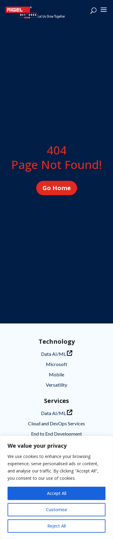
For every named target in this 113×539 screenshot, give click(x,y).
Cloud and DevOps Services (56, 423)
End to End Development (56, 434)
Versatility (56, 385)
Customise (56, 509)
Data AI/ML (56, 353)
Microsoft (56, 364)
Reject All (56, 526)
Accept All (56, 493)
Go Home (56, 188)
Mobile (56, 374)
